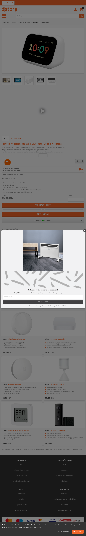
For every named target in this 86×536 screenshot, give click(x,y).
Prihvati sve (77, 531)
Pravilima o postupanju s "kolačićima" (29, 527)
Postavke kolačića (63, 531)
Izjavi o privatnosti (8, 527)
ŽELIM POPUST (43, 302)
